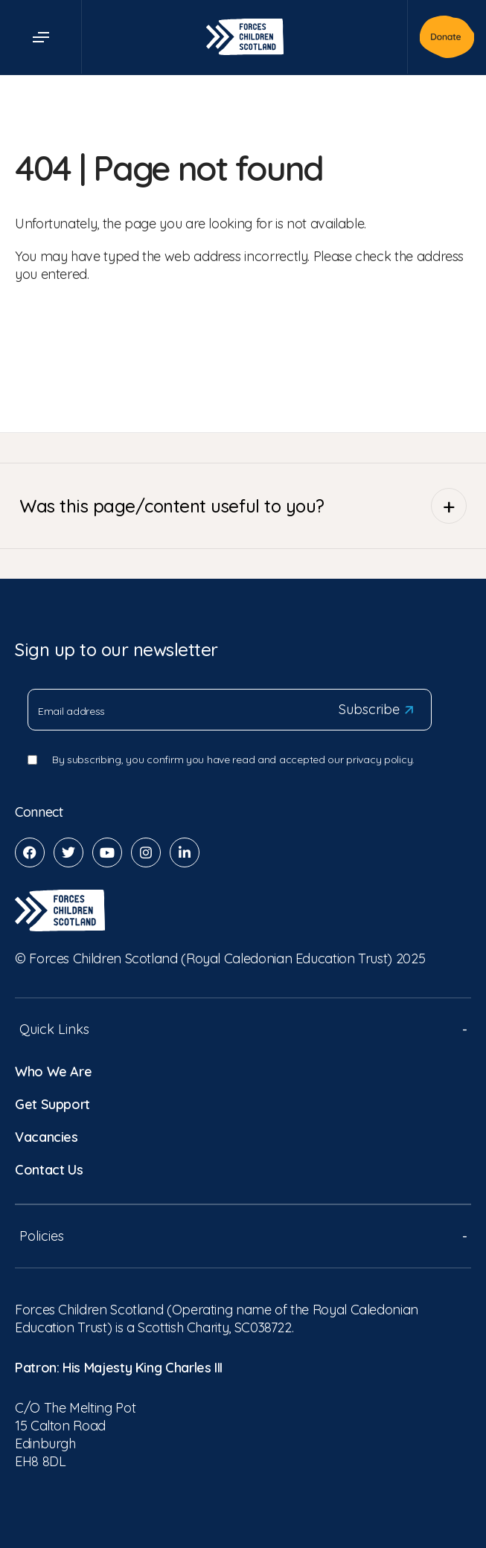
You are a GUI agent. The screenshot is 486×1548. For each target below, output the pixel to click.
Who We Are (53, 1071)
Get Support (52, 1104)
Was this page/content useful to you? (243, 506)
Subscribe (376, 709)
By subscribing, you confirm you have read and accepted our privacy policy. (233, 759)
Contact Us (49, 1169)
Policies (243, 1235)
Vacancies (46, 1137)
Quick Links (243, 1029)
